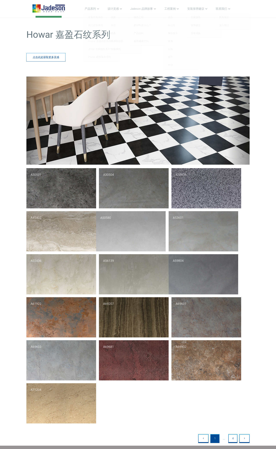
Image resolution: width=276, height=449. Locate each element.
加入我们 (227, 379)
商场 (165, 402)
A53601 (92, 216)
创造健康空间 (141, 388)
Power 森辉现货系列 (85, 398)
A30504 (92, 175)
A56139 (205, 216)
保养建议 (198, 379)
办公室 (167, 379)
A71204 (205, 300)
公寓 (165, 393)
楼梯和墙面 (109, 388)
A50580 (36, 216)
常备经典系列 (81, 374)
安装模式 (108, 393)
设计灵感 (122, 9)
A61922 (92, 258)
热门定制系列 (81, 379)
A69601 (205, 258)
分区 (105, 379)
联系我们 (224, 9)
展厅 (165, 398)
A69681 (92, 300)
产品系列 (100, 9)
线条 (105, 383)
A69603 (36, 300)
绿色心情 (138, 374)
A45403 (205, 175)
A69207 (149, 258)
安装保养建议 (200, 9)
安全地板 (198, 383)
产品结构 (138, 383)
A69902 (149, 300)
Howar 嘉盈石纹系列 (85, 388)
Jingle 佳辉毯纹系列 (84, 393)
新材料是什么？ (142, 379)
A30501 (36, 175)
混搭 (105, 374)
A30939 (149, 175)
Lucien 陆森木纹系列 (85, 383)
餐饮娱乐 (168, 383)
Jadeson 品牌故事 (149, 9)
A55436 (149, 216)
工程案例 (176, 9)
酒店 (165, 374)
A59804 (36, 258)
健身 (165, 388)
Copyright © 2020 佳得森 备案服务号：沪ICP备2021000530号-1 (138, 445)
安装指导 (198, 374)
